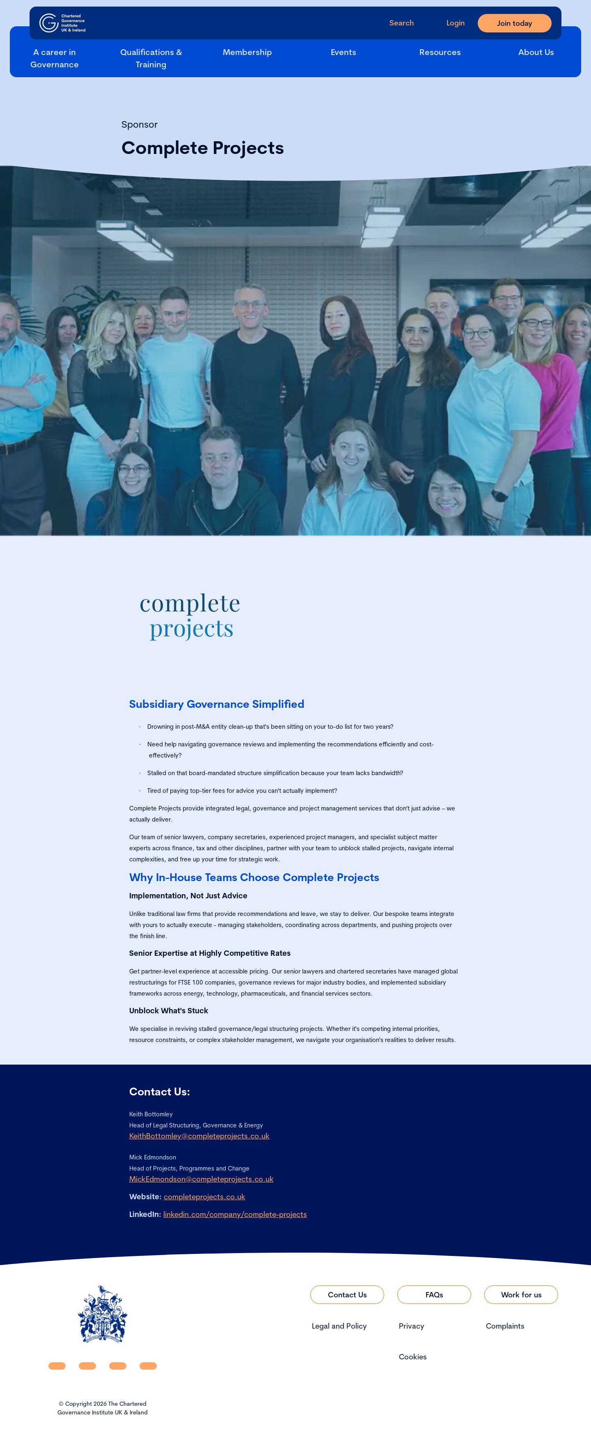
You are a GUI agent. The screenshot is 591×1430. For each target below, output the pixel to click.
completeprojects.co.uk (204, 1196)
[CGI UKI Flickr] (148, 1366)
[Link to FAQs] (434, 1294)
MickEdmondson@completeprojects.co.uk (201, 1179)
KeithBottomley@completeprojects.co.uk (199, 1136)
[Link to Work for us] (521, 1294)
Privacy (411, 1326)
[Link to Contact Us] (347, 1294)
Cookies (413, 1356)
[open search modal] (395, 23)
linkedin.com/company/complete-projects (235, 1214)
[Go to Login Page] (449, 23)
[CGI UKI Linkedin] (57, 1366)
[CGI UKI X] (117, 1366)
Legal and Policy (339, 1326)
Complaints (505, 1326)
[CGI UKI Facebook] (87, 1366)
